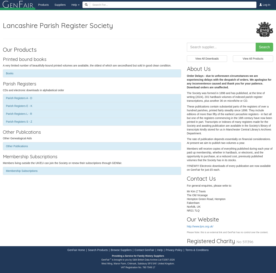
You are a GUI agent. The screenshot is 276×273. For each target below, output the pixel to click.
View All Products (253, 58)
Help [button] (75, 4)
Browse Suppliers (121, 250)
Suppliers (60, 4)
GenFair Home (76, 250)
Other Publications (17, 146)
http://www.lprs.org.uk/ (200, 226)
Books (9, 73)
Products (43, 4)
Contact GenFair (144, 250)
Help (160, 250)
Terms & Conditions (197, 250)
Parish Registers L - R (19, 113)
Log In (264, 4)
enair (17, 5)
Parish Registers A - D (19, 98)
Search (264, 47)
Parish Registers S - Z (19, 121)
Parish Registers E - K (19, 105)
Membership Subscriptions (22, 170)
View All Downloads (207, 58)
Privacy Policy (174, 250)
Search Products (98, 250)
